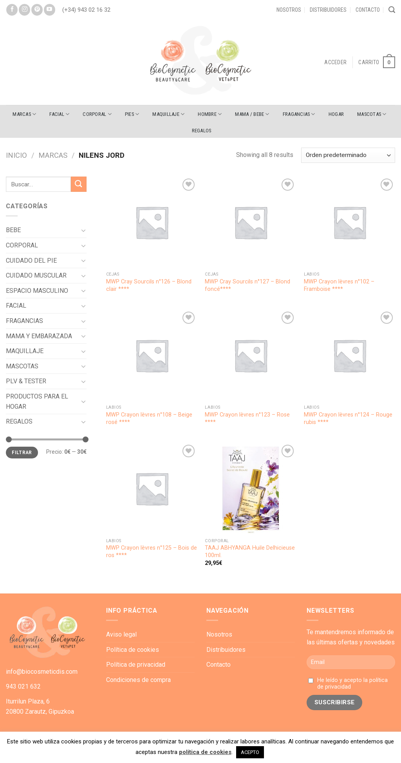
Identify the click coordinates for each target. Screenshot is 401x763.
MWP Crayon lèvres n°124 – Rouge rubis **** (348, 418)
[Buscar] (391, 10)
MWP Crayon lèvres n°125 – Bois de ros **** (151, 552)
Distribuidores (328, 10)
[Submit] (79, 184)
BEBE (13, 230)
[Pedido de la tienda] (348, 155)
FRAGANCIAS (299, 114)
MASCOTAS (372, 114)
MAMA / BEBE (252, 114)
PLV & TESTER (26, 381)
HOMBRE (210, 114)
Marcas (24, 114)
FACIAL (59, 114)
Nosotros (288, 10)
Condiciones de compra (138, 680)
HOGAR (336, 114)
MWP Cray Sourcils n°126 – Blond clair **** (148, 285)
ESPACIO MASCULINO (37, 290)
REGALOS (201, 130)
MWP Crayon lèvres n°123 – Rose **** (247, 418)
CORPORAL (97, 114)
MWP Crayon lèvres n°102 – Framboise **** (339, 285)
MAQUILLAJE (168, 114)
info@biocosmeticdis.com (42, 671)
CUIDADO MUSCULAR (36, 275)
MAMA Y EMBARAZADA (39, 336)
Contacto (368, 10)
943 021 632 (23, 686)
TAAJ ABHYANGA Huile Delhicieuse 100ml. (250, 552)
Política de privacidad (135, 664)
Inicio (16, 155)
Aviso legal (121, 634)
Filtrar (22, 452)
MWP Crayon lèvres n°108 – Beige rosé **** (149, 418)
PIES (132, 114)
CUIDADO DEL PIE (31, 260)
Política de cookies (132, 649)
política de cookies (205, 752)
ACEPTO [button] (250, 752)
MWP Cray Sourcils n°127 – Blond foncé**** (247, 285)
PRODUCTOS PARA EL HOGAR (37, 401)
